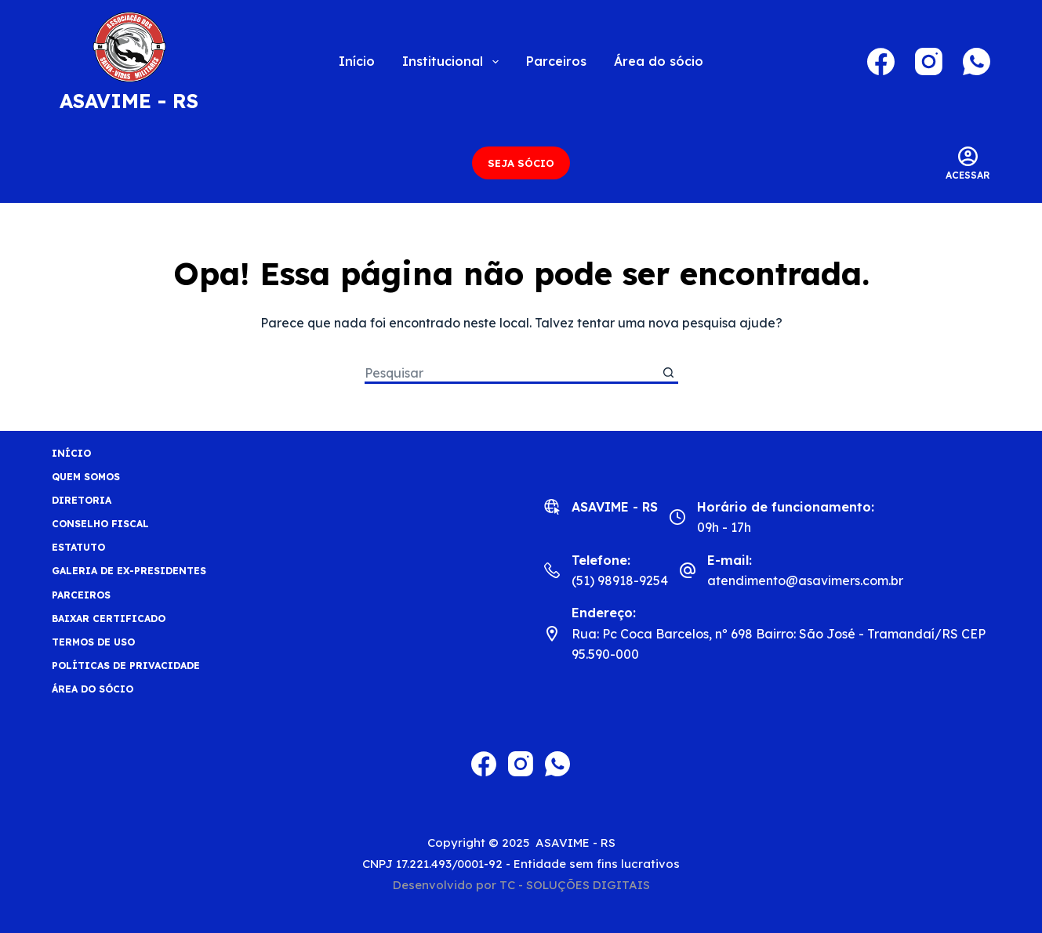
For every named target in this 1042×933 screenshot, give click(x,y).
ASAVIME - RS (129, 101)
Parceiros (556, 61)
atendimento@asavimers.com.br (805, 580)
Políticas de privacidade (126, 665)
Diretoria (81, 500)
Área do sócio (658, 61)
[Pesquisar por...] (512, 374)
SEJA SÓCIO (521, 163)
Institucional (453, 61)
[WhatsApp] (976, 61)
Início (357, 61)
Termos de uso (93, 642)
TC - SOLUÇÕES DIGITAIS (574, 884)
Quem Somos (86, 477)
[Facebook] (881, 61)
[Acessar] (968, 163)
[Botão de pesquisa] (668, 374)
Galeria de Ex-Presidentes (129, 571)
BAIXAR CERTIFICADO (108, 618)
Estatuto (78, 547)
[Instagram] (928, 61)
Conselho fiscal (100, 524)
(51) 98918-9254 (620, 580)
